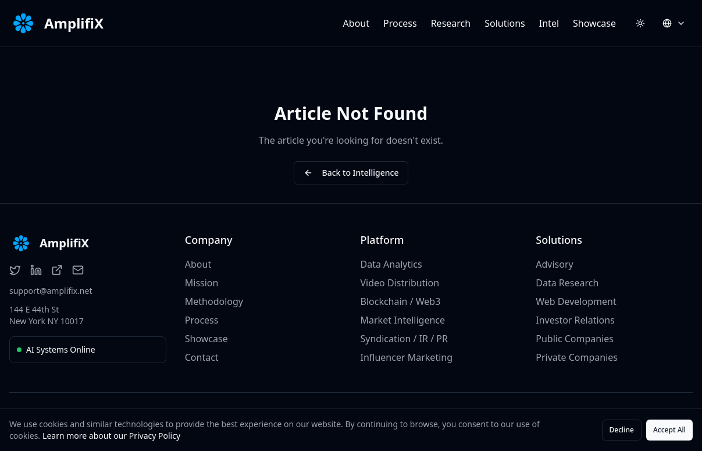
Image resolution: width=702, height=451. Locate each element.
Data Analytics (391, 264)
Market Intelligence (403, 320)
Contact (202, 357)
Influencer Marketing (407, 357)
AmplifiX (74, 23)
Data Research (567, 282)
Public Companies (575, 338)
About (356, 23)
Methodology (214, 301)
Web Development (576, 301)
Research (451, 23)
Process (400, 23)
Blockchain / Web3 (401, 301)
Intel (549, 23)
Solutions (504, 23)
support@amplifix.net (50, 290)
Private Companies (577, 357)
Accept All (669, 430)
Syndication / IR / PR (404, 338)
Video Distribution (400, 282)
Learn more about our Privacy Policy (111, 435)
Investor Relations (575, 320)
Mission (202, 282)
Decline (622, 430)
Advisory (554, 264)
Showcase (594, 23)
